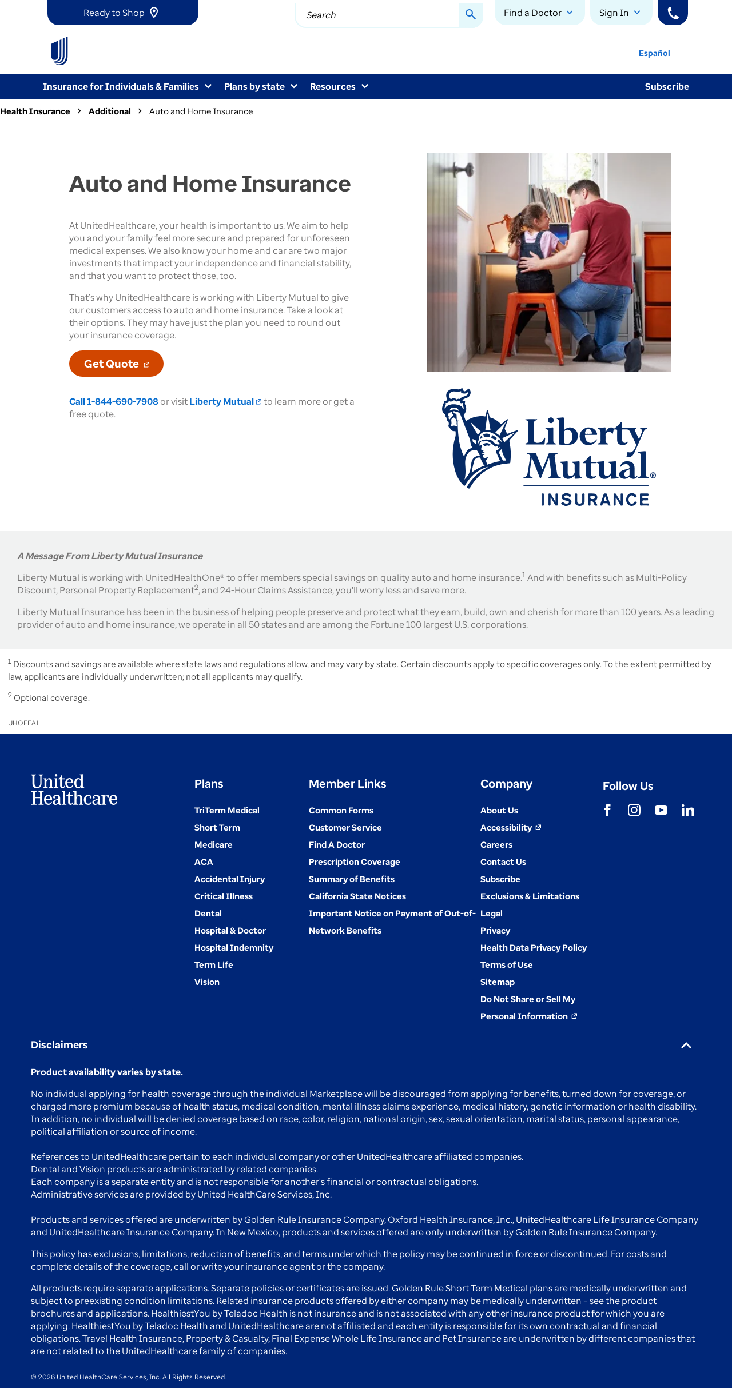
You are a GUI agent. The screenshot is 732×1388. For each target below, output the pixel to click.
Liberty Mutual (225, 401)
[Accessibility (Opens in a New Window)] (511, 827)
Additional (110, 111)
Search (321, 15)
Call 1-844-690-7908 (113, 401)
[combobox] (389, 15)
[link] (122, 12)
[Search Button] (471, 15)
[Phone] (673, 12)
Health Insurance (35, 111)
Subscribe (667, 86)
